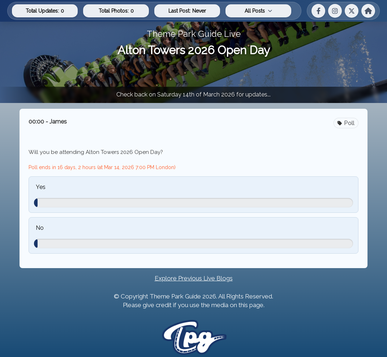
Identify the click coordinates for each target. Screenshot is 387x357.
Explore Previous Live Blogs (194, 278)
